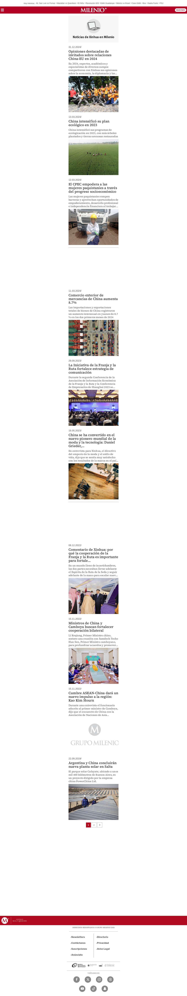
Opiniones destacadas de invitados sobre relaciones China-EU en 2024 (90, 55)
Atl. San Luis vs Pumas (45, 3)
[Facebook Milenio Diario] (76, 979)
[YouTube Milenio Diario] (82, 989)
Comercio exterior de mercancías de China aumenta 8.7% (93, 299)
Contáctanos (78, 943)
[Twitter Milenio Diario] (88, 979)
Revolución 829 (92, 3)
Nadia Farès (153, 3)
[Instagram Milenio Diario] (99, 979)
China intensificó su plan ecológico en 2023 (89, 123)
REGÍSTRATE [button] (180, 10)
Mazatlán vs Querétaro (66, 3)
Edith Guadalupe (107, 3)
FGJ (161, 3)
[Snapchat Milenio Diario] (105, 989)
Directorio (102, 937)
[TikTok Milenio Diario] (93, 989)
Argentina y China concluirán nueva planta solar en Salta (93, 765)
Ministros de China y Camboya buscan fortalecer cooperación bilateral (91, 627)
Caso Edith (136, 3)
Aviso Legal (103, 949)
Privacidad (103, 943)
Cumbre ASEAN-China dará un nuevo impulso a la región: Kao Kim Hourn (93, 697)
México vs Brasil (123, 3)
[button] (2, 11)
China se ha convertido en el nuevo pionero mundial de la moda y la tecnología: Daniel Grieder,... (92, 440)
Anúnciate (77, 955)
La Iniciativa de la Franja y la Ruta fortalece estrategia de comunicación (92, 369)
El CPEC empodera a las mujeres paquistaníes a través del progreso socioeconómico (93, 188)
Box (144, 3)
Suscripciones (79, 949)
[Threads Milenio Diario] (110, 979)
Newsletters (78, 937)
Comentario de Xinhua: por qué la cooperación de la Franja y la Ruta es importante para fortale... (93, 555)
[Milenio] (93, 10)
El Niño (81, 3)
